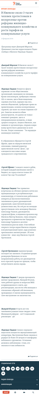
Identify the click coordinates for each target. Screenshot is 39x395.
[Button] (33, 43)
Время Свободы (8, 9)
